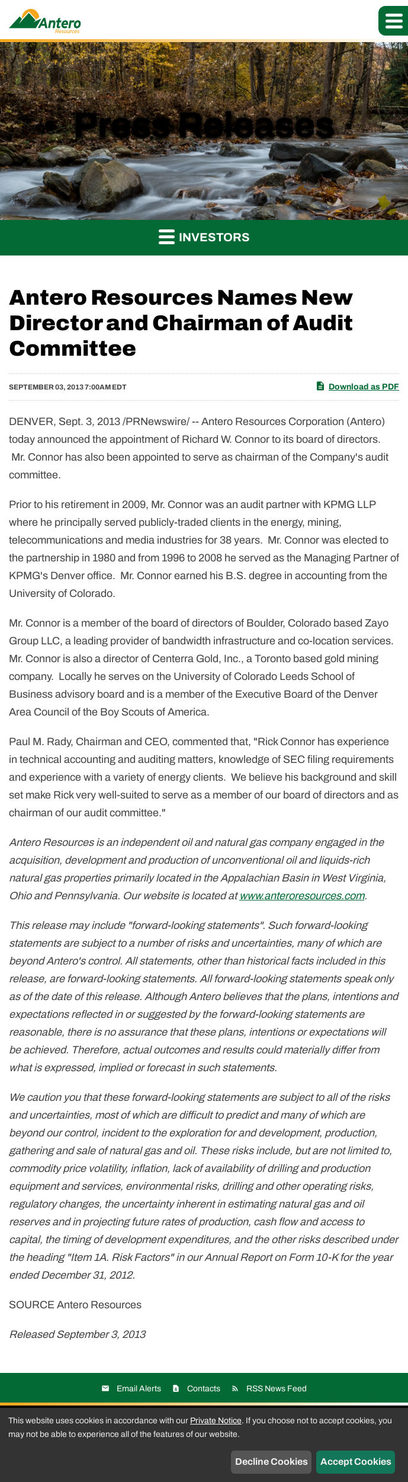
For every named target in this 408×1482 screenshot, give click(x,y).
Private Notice (216, 1420)
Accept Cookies (355, 1462)
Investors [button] (204, 236)
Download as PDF (357, 386)
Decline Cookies (271, 1462)
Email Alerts (139, 1388)
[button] (393, 21)
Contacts (203, 1388)
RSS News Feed (276, 1388)
